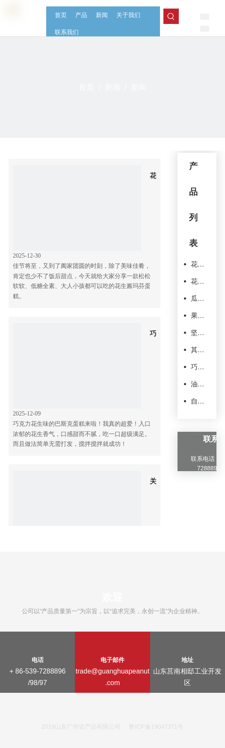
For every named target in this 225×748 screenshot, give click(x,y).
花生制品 (198, 281)
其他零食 (198, 349)
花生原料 (198, 264)
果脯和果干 (198, 315)
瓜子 (197, 298)
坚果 (197, 332)
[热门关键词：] (171, 16)
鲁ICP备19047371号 (156, 726)
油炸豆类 (198, 384)
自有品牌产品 (198, 401)
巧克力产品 (198, 367)
